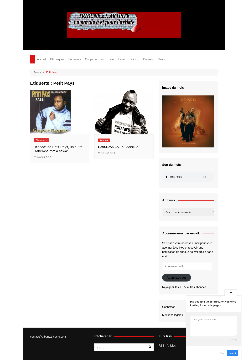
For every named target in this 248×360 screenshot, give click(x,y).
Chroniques (57, 59)
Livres (121, 59)
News (161, 59)
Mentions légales (172, 315)
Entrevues (74, 59)
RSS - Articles (167, 345)
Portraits (148, 59)
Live (111, 59)
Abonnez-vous (177, 277)
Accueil (41, 59)
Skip (222, 353)
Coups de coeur (95, 59)
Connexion (168, 306)
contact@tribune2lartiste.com (48, 336)
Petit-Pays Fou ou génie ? (118, 147)
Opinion (134, 59)
